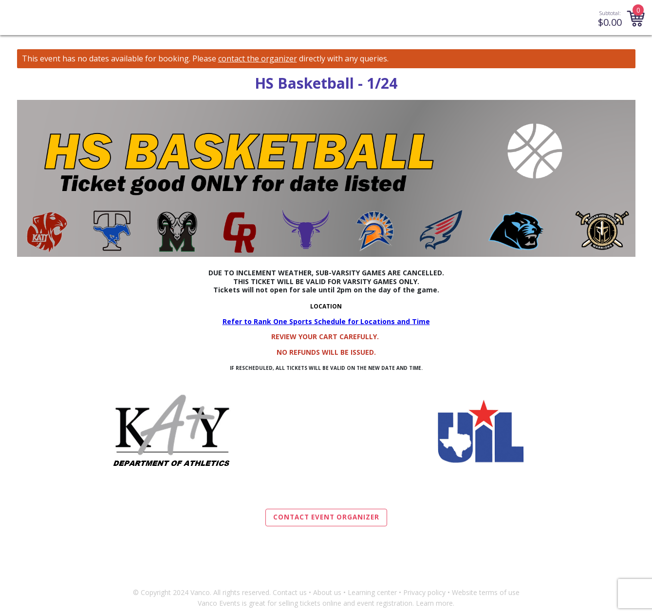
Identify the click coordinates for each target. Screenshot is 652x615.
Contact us (290, 592)
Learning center (372, 592)
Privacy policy (424, 592)
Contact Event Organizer (326, 517)
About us (327, 592)
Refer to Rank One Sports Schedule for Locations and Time (326, 321)
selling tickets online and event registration (345, 603)
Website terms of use (486, 592)
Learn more (434, 603)
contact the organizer (257, 58)
